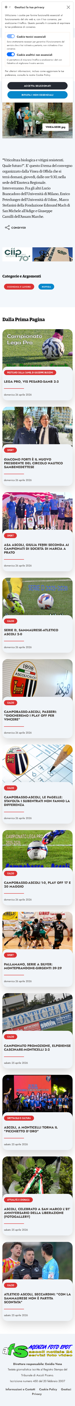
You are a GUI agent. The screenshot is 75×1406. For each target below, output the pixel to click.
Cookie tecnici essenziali (31, 37)
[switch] (11, 54)
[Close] (68, 7)
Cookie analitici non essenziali (34, 55)
